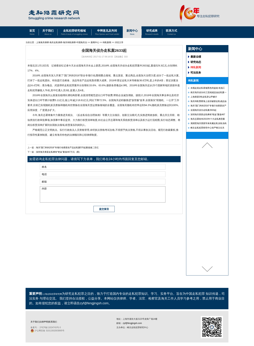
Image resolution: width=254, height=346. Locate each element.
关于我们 (48, 32)
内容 (102, 194)
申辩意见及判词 (107, 32)
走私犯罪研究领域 (74, 32)
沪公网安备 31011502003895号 (47, 330)
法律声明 (44, 322)
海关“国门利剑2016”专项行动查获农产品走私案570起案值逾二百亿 (67, 147)
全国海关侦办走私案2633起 (203, 110)
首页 (32, 32)
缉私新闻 (107, 42)
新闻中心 (132, 32)
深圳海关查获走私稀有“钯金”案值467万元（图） (58, 152)
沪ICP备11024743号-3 (50, 327)
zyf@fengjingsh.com (132, 323)
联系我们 (53, 322)
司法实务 (195, 72)
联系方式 (171, 32)
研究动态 (195, 61)
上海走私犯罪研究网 (52, 294)
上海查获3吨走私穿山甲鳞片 (203, 97)
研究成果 (151, 32)
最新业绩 (195, 56)
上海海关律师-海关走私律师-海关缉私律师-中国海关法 (61, 42)
